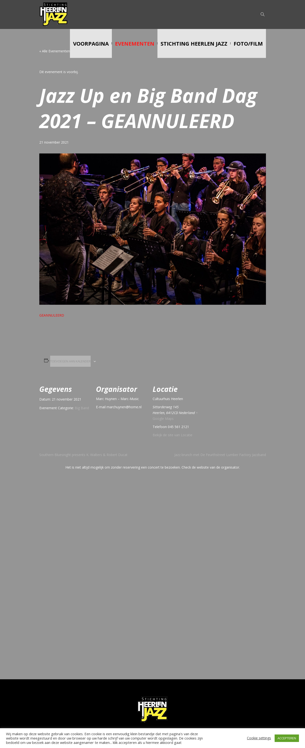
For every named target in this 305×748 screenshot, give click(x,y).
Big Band (82, 408)
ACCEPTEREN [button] (287, 738)
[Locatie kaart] (237, 409)
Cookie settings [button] (259, 738)
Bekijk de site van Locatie (172, 435)
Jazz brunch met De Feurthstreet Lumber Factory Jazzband (220, 454)
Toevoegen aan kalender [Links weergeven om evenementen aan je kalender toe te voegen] (70, 361)
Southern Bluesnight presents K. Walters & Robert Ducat (83, 454)
